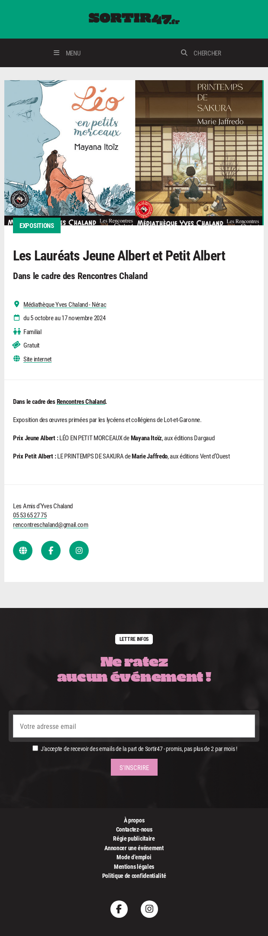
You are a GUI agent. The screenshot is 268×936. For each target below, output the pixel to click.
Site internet (37, 359)
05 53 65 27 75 (30, 514)
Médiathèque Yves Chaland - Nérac (64, 304)
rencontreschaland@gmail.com (50, 524)
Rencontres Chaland (81, 401)
